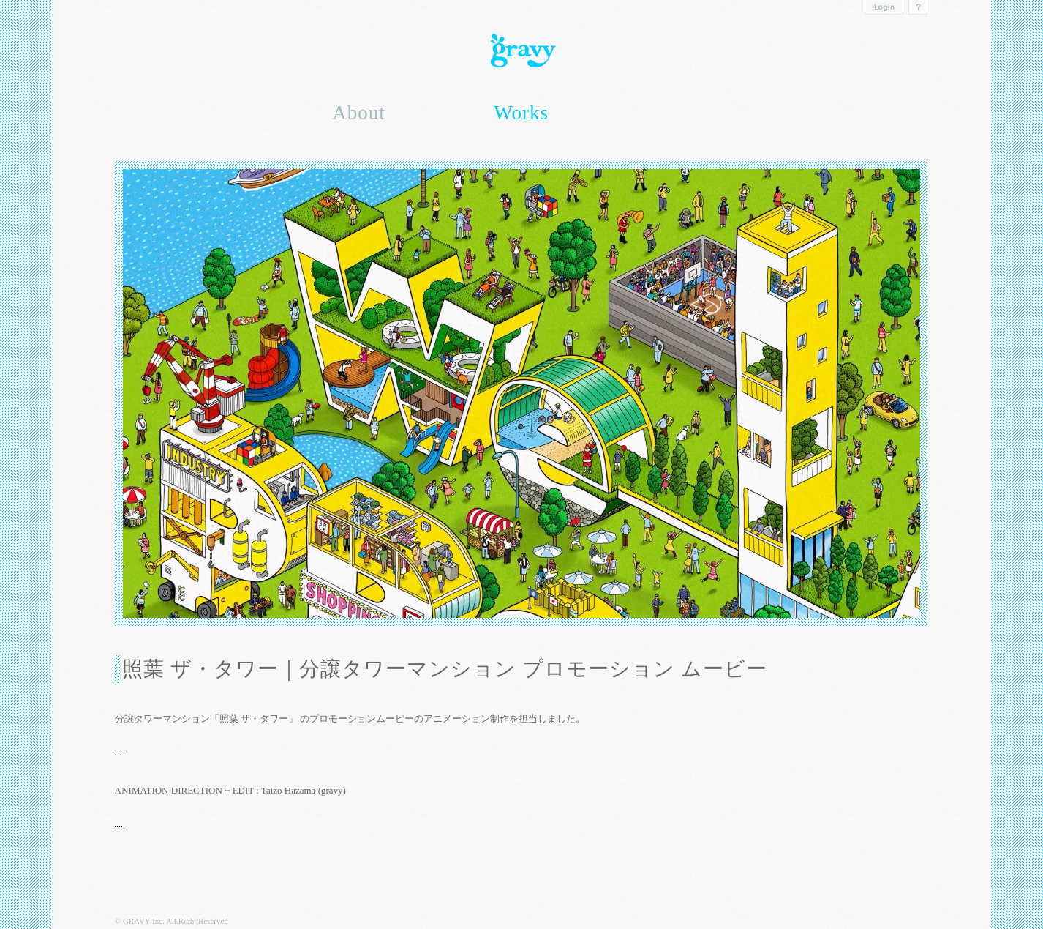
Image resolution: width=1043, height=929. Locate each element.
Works (521, 113)
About (358, 113)
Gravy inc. (521, 51)
